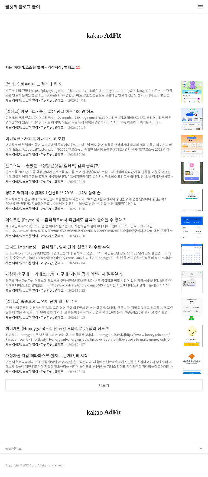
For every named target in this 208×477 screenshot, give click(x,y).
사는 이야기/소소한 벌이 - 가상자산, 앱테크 (34, 100)
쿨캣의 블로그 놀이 (22, 7)
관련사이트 (13, 448)
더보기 (104, 385)
